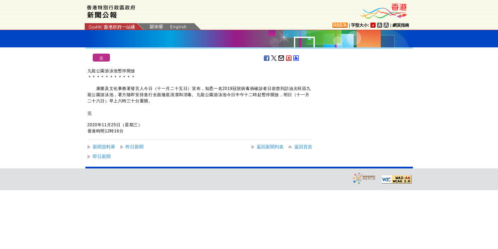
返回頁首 (303, 146)
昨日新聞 (135, 146)
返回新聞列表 (270, 146)
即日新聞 (102, 156)
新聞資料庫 (104, 146)
